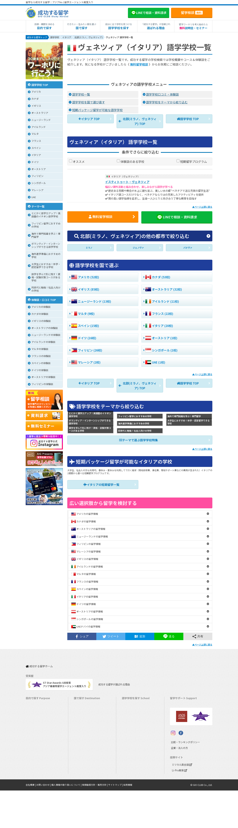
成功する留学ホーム (39, 664)
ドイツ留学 (82, 777)
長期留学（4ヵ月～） (39, 708)
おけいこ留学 (35, 743)
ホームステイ (35, 731)
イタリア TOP (89, 118)
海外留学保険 (179, 714)
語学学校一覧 (81, 94)
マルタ (127, 737)
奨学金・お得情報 (181, 708)
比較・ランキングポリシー (184, 780)
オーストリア (131, 777)
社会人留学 (34, 783)
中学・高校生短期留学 (40, 754)
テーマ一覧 (37, 206)
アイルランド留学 (85, 731)
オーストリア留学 (85, 783)
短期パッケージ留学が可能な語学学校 (97, 109)
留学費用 (176, 703)
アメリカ (128, 703)
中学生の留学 (35, 760)
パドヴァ (187, 248)
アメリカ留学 (83, 703)
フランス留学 (83, 760)
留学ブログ (178, 726)
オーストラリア (132, 714)
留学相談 (192, 12)
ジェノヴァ (138, 248)
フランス (128, 754)
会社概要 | (31, 822)
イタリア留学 (83, 766)
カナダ (127, 708)
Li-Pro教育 (179, 808)
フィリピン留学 (84, 743)
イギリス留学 (83, 726)
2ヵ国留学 (33, 737)
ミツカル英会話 (182, 802)
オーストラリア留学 (86, 714)
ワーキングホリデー (38, 720)
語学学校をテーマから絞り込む (167, 102)
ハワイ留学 (82, 749)
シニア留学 (34, 789)
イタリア (128, 760)
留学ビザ (176, 720)
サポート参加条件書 (183, 737)
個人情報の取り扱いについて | (66, 822)
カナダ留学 (82, 708)
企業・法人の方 (178, 785)
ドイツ (127, 772)
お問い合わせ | (43, 822)
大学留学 (32, 777)
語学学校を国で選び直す (88, 102)
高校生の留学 (35, 766)
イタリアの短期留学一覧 (101, 484)
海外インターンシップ (40, 726)
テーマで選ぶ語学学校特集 (138, 440)
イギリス (128, 726)
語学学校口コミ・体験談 (162, 94)
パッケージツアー (37, 749)
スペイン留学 (83, 772)
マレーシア (130, 749)
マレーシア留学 (84, 754)
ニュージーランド (133, 720)
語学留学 (32, 714)
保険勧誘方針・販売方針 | (95, 822)
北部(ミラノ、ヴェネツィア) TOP (138, 120)
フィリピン (130, 743)
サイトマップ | (115, 822)
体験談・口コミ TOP (43, 300)
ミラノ (89, 248)
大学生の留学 (35, 772)
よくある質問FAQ (181, 731)
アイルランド (131, 731)
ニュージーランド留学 (88, 720)
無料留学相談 (139, 64)
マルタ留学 (82, 737)
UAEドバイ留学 (84, 789)
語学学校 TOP (188, 118)
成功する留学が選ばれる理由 (113, 682)
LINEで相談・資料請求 (177, 216)
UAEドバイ (129, 783)
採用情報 (127, 822)
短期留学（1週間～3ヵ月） (42, 703)
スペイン (128, 766)
